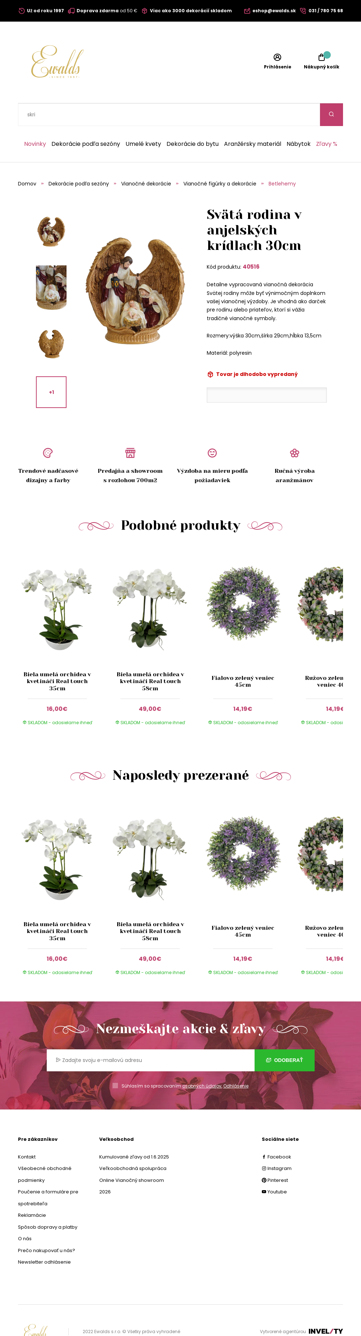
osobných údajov (201, 1063)
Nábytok (299, 121)
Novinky (35, 121)
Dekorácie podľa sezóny (85, 121)
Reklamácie (32, 1192)
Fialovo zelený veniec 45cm (242, 658)
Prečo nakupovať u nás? (46, 1227)
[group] (64, 618)
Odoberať (284, 1037)
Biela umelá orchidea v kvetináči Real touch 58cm (150, 658)
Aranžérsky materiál (252, 121)
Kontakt (27, 1134)
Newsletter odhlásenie (44, 1239)
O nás (25, 1215)
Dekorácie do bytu (192, 121)
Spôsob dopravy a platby (47, 1204)
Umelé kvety (143, 121)
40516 (251, 244)
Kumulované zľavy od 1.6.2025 (134, 1134)
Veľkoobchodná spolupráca (132, 1145)
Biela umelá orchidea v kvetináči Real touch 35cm (57, 658)
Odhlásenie (235, 1063)
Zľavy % (326, 121)
